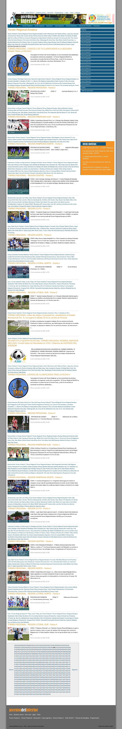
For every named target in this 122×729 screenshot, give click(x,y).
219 (39, 668)
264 (19, 675)
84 (54, 651)
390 (42, 690)
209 (62, 666)
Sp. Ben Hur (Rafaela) (20, 286)
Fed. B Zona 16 (86, 81)
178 (16, 664)
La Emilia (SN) (32, 470)
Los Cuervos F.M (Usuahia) (60, 85)
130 (26, 658)
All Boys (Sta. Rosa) (21, 114)
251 (32, 673)
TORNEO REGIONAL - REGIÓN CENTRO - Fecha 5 (30, 175)
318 (29, 681)
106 (59, 653)
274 (52, 675)
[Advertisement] (43, 5)
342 (52, 683)
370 (32, 687)
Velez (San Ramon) (13, 164)
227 (65, 668)
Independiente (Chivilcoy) (45, 38)
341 (49, 683)
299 (22, 679)
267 (29, 675)
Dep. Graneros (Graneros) (54, 228)
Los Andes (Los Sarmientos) (29, 169)
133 (36, 658)
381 (69, 687)
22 (63, 645)
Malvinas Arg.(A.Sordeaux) (20, 470)
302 (32, 679)
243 (62, 670)
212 (16, 668)
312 (65, 679)
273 (49, 675)
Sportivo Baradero (58, 466)
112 (22, 656)
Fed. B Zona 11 (86, 65)
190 (55, 664)
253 (39, 673)
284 (29, 677)
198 (26, 666)
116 (36, 656)
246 (16, 673)
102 (45, 653)
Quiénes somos (40, 12)
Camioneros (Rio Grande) (59, 83)
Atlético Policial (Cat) (62, 171)
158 (62, 660)
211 (69, 666)
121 (52, 656)
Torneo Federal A (27, 26)
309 (55, 679)
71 (20, 651)
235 (36, 670)
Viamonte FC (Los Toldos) (20, 466)
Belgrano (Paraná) (72, 42)
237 (42, 670)
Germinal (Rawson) (17, 40)
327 (59, 681)
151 (39, 660)
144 (16, 660)
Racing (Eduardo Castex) (65, 108)
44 (64, 647)
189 (52, 664)
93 (20, 653)
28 (23, 647)
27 (20, 647)
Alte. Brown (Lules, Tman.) (39, 230)
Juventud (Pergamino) (31, 38)
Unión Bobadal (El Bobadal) (37, 164)
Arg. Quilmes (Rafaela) (64, 288)
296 (69, 677)
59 (46, 649)
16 (47, 645)
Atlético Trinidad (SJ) (20, 206)
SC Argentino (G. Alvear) (70, 500)
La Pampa (19, 108)
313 (69, 679)
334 (26, 683)
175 (62, 662)
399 (16, 692)
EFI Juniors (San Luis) (46, 204)
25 (15, 647)
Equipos (77, 12)
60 (49, 649)
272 (45, 675)
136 (45, 658)
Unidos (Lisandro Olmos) (19, 139)
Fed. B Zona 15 (86, 78)
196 (19, 666)
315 (19, 681)
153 (45, 660)
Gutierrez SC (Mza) (22, 204)
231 (22, 670)
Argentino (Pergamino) (63, 473)
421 (32, 694)
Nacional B (49, 26)
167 (36, 662)
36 (43, 647)
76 (33, 651)
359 (52, 685)
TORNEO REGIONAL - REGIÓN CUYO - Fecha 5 (29, 209)
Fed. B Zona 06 (86, 49)
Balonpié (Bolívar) (56, 112)
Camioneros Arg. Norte (59, 564)
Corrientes (15, 254)
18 (52, 645)
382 (16, 690)
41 (56, 647)
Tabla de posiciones (87, 90)
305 (42, 679)
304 (39, 679)
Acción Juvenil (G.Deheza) (66, 537)
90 (69, 651)
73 (25, 651)
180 (22, 664)
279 (69, 675)
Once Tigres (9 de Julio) (58, 468)
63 (56, 649)
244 (65, 670)
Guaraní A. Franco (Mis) (67, 257)
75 (31, 651)
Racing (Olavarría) (33, 114)
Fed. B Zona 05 (86, 46)
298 (19, 679)
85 (56, 651)
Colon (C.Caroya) (32, 42)
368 (26, 687)
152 (42, 660)
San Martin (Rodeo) (13, 502)
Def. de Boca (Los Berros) (61, 204)
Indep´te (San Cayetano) (21, 438)
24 (68, 645)
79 (41, 651)
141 (62, 658)
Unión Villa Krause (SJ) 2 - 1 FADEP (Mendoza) (98, 148)
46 (69, 647)
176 (65, 662)
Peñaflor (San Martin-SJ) (59, 36)
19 (55, 645)
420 (29, 694)
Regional (18, 613)
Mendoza (10, 198)
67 (67, 649)
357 (45, 685)
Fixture (83, 87)
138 (52, 658)
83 (51, 651)
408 (45, 692)
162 (19, 662)
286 (36, 677)
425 (45, 694)
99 (36, 653)
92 (18, 653)
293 (59, 677)
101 (42, 653)
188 (49, 664)
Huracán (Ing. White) (43, 110)
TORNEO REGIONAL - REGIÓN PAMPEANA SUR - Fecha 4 (34, 445)
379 (62, 687)
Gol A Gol (50, 12)
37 (46, 647)
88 (64, 651)
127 (16, 658)
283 (26, 677)
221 (45, 668)
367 (22, 687)
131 (29, 658)
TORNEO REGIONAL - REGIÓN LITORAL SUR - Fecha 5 (32, 293)
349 (19, 685)
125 (65, 656)
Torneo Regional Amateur (35, 33)
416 (16, 694)
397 (65, 690)
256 (49, 673)
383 (19, 690)
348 (16, 685)
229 (16, 670)
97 (31, 653)
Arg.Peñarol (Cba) (13, 537)
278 (65, 675)
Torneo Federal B (26, 718)
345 (62, 683)
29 (25, 647)
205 (49, 666)
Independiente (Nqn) (52, 81)
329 (65, 681)
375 (49, 687)
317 (26, 681)
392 (49, 690)
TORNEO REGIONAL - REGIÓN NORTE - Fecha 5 (29, 235)
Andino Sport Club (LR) (42, 44)
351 (26, 685)
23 (65, 645)
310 (59, 679)
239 (49, 670)
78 (38, 651)
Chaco (9, 254)
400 (19, 692)
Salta (12, 226)
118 (42, 656)
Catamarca (11, 162)
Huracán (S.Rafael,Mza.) (62, 368)
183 (32, 664)
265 (22, 675)
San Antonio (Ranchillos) (29, 228)
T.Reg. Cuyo (28, 198)
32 (33, 647)
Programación (59, 12)
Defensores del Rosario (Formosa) (47, 259)
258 (55, 673)
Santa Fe (27, 162)
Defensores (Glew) (68, 470)
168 (39, 662)
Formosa (20, 254)
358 (49, 685)
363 (65, 685)
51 (25, 649)
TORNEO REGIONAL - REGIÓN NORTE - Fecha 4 (29, 568)
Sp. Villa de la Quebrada (32, 200)
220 (42, 668)
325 (52, 681)
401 (22, 692)
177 (69, 662)
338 (39, 683)
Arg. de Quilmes (12, 622)
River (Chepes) (16, 169)
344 (59, 683)
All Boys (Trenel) (70, 440)
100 (39, 653)
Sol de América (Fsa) (35, 36)
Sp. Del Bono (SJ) (45, 200)
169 (42, 662)
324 (49, 681)
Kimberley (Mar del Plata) (15, 110)
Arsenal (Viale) (53, 288)
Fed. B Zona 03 (86, 39)
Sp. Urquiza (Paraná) (60, 284)
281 (19, 677)
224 (55, 668)
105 (55, 653)
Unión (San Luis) (20, 200)
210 (65, 666)
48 (18, 649)
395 (59, 690)
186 (42, 664)
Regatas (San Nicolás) (45, 139)
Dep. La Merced (41, 228)
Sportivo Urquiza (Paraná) (46, 284)
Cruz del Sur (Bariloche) (45, 83)
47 (15, 649)
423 (39, 694)
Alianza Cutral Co (46, 85)
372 (39, 687)
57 (41, 649)
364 (69, 685)
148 (29, 660)
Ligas (66, 12)
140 (59, 658)
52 (28, 649)
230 (19, 670)
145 (19, 660)
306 (45, 679)
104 (52, 653)
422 (36, 694)
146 (22, 660)
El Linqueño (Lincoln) (17, 141)
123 (59, 656)
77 (36, 651)
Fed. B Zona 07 (86, 52)
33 (36, 647)
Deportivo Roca (18, 83)
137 (49, 658)
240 (52, 670)
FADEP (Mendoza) (34, 204)
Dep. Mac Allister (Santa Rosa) (62, 40)
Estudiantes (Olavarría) (70, 110)
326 (55, 681)
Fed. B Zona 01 (86, 33)
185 (39, 664)
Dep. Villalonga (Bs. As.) (30, 83)
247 (19, 673)
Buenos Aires (11, 108)
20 (57, 645)
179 (19, 664)
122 (55, 656)
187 (45, 664)
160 (69, 660)
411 (55, 692)
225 (59, 668)
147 (26, 660)
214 (22, 668)
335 (29, 683)
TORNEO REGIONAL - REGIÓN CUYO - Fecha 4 (29, 509)
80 (43, 651)
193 (65, 664)
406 (39, 692)
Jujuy (9, 226)
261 (65, 673)
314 (16, 681)
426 (49, 694)
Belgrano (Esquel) (20, 85)
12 (37, 645)
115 (32, 656)
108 (65, 653)
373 (42, 687)
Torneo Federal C (13, 33)
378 (59, 687)
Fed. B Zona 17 (86, 84)
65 (61, 649)
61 (51, 649)
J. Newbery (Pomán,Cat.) (45, 169)
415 (69, 692)
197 (22, 666)
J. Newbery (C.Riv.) (24, 81)
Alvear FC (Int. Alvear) (68, 112)
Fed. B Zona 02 (86, 36)
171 (49, 662)
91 (15, 653)
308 (52, 679)
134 (39, 658)
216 (29, 668)
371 (36, 687)
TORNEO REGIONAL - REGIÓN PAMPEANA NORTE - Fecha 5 (35, 144)
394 (55, 690)
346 (65, 683)
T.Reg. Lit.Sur (26, 281)
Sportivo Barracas (48, 466)
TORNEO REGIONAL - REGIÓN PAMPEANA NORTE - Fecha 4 (35, 477)
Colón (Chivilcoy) (38, 141)
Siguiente (74, 669)
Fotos (71, 12)
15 (45, 645)
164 (26, 662)
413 (62, 692)
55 (36, 649)
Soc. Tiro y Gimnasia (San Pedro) (57, 562)
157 (59, 660)
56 (38, 649)
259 (59, 673)
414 (65, 692)
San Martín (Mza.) (46, 36)
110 (16, 656)
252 (36, 673)
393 (52, 690)
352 (29, 685)
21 (60, 645)
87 (61, 651)
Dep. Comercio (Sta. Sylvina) (23, 591)
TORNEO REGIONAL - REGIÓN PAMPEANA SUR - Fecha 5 (34, 117)
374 (45, 687)
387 (32, 690)
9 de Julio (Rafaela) (18, 290)
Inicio (22, 12)
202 (39, 666)
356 (42, 685)
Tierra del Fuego (36, 79)
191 (59, 664)
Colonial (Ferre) (28, 141)
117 (39, 656)
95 (25, 653)
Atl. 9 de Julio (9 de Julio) (61, 141)
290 (49, 677)
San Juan (16, 198)
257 (52, 673)
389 (39, 690)
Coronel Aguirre (68, 286)
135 (42, 658)
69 (15, 651)
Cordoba (16, 162)
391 (45, 690)
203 (42, 666)
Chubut (10, 79)
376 (52, 687)
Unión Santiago (23, 164)
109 (69, 653)
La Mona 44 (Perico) (19, 38)
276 (59, 675)
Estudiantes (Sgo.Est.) (38, 171)
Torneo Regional (39, 26)
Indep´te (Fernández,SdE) (15, 535)
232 (26, 670)
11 (34, 645)
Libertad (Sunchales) (58, 286)
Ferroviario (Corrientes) (30, 40)
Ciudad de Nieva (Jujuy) (45, 42)
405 (36, 692)
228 (69, 668)
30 (28, 647)
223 (52, 668)
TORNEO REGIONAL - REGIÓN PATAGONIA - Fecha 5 (31, 88)
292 (55, 677)
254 (42, 673)
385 (26, 690)
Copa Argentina (59, 26)
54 (33, 649)
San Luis (21, 198)
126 (69, 656)
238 (45, 670)
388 (36, 690)
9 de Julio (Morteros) (57, 173)
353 (32, 685)
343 (55, 683)
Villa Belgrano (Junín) (58, 137)
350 (22, 685)
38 (49, 647)
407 (42, 692)
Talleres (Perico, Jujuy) (64, 33)
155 (52, 660)
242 (59, 670)
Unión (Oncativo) (50, 164)
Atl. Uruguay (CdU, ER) (25, 288)
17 (50, 645)
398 (69, 690)
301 (29, 679)
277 (62, 675)
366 (19, 687)
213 (19, 668)
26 (18, 647)
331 (16, 683)
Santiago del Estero (36, 162)
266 (26, 675)
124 (62, 656)
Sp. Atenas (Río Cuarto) (21, 36)
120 (49, 656)
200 (32, 666)
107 (62, 653)
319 (32, 681)
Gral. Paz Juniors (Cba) (25, 171)
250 (29, 673)
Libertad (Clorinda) (41, 257)
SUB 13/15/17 (30, 12)
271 (42, 675)
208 (59, 666)
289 (45, 677)
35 (41, 647)
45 (67, 647)
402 (26, 692)
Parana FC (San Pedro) (59, 139)
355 (39, 685)
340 (45, 683)
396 (62, 690)
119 (45, 656)
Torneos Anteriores (71, 26)
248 (22, 673)
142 (65, 658)
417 (19, 694)
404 (32, 692)
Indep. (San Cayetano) (48, 368)
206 (52, 666)
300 (26, 679)
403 (29, 692)
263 (16, 675)
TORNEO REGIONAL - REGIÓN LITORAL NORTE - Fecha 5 (34, 263)
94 (23, 653)
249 (26, 673)
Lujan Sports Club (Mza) (57, 202)
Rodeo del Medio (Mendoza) (26, 202)
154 (49, 660)
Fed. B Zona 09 (86, 58)
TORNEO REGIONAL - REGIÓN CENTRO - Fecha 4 (30, 541)
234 (32, 670)
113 (26, 656)
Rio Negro (21, 79)
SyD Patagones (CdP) (14, 404)
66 (64, 649)
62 (54, 649)
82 (49, 651)
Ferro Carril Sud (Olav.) (56, 110)
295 (65, 677)
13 (39, 645)
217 (32, 668)
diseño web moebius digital (105, 726)
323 (45, 681)
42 (59, 647)
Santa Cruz (27, 79)
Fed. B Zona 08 (86, 55)
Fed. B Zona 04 (86, 42)
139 (55, 658)
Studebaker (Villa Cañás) (15, 284)
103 (49, 653)
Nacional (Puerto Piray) (31, 589)
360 (55, 685)
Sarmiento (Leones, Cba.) (19, 166)
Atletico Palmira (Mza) (33, 206)
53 (31, 649)
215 (26, 668)
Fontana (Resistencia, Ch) (15, 259)
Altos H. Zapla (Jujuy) (25, 230)
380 (65, 687)
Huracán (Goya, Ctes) (53, 257)
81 (46, 651)
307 (49, 679)
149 (32, 660)
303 (36, 679)
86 (59, 651)
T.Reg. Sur (33, 281)
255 (45, 673)
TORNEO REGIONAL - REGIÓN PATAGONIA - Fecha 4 (31, 413)
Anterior (11, 669)
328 (62, 681)
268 (32, 675)
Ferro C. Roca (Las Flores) (63, 438)
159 (65, 660)
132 (32, 658)
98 (33, 653)
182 (29, 664)
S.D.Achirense (47, 286)
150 (36, 660)
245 (69, 670)
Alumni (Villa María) (54, 44)
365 (16, 687)
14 (42, 645)
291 (52, 677)
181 (26, 664)
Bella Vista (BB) (49, 440)
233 (29, 670)
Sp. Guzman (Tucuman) (15, 228)
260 (62, 673)
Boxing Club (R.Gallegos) (59, 42)
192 (62, 664)
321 (39, 681)
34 (38, 647)
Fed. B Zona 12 (86, 68)
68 (69, 649)
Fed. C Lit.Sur (12, 281)
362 (62, 685)
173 (55, 662)
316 (22, 681)
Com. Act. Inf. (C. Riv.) (59, 409)
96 (28, 653)
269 (36, 675)
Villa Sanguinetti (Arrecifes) (59, 464)
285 (32, 677)
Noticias (83, 30)
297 (16, 679)
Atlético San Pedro (13, 44)
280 (16, 677)
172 (52, 662)
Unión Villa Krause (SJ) (50, 33)
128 (19, 658)
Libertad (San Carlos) (18, 564)
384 (22, 690)
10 (32, 645)
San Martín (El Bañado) (48, 166)
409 (49, 692)
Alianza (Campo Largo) (67, 44)
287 (39, 677)
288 (42, 677)
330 (69, 681)
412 (59, 692)
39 (51, 647)
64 (59, 649)
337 (36, 683)
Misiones (26, 254)
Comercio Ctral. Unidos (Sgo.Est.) (68, 259)
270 (39, 675)
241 (55, 670)
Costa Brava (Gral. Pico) (43, 112)
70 (18, 651)
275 (55, 675)
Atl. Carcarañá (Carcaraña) (27, 44)
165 (29, 662)
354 (36, 685)
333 (22, 683)
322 (42, 681)
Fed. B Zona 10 (86, 62)
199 (29, 666)
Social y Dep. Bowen (57, 200)
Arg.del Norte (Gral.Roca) (33, 85)
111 (19, 656)
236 (39, 670)
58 (43, 649)
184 (36, 664)
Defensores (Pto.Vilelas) (19, 42)
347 (69, 683)
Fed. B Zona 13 (86, 71)
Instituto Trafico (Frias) (60, 169)
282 (22, 677)
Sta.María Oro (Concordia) (30, 284)
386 (29, 690)
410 (52, 692)
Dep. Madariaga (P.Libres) (44, 40)
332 (19, 683)
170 (45, 662)
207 (55, 666)
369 (29, 687)
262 (69, 673)
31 (31, 647)
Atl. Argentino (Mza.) (46, 206)
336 (32, 683)
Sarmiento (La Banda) (34, 166)
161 (16, 662)
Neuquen (15, 79)
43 (61, 647)
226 (62, 668)
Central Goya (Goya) (14, 261)
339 (42, 683)
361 (59, 685)
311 (62, 679)
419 (26, 694)
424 (42, 694)
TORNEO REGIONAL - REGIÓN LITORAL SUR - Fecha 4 (32, 625)
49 (20, 649)
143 (69, 658)
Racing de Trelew (73, 85)
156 (55, 660)
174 (59, 662)
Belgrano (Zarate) (49, 141)
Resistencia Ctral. (30, 257)
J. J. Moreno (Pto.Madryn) (38, 81)
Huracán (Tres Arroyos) (60, 38)
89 (67, 651)
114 (29, 656)
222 (49, 668)
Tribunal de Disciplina (85, 26)
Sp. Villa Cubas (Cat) (62, 164)
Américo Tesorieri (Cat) (32, 173)
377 (55, 687)
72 (23, 651)
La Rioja (22, 162)
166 (32, 662)
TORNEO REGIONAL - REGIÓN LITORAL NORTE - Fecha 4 (34, 594)
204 (45, 666)
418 (22, 694)
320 (36, 681)
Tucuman (53, 226)
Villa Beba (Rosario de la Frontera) (66, 559)
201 (36, 666)
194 (69, 664)
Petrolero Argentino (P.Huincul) (40, 404)
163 (22, 662)
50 (23, 649)
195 (16, 666)
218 (36, 668)
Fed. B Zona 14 (86, 74)
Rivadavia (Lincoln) (32, 139)
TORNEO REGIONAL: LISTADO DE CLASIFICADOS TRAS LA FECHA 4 (39, 375)
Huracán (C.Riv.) (64, 81)
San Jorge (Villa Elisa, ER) (35, 286)
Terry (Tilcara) (60, 226)
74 (28, 651)
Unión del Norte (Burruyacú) (56, 230)
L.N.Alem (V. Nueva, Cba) (41, 532)
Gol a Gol (28, 714)
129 (22, 658)
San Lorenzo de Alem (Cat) (63, 166)
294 (62, 677)
